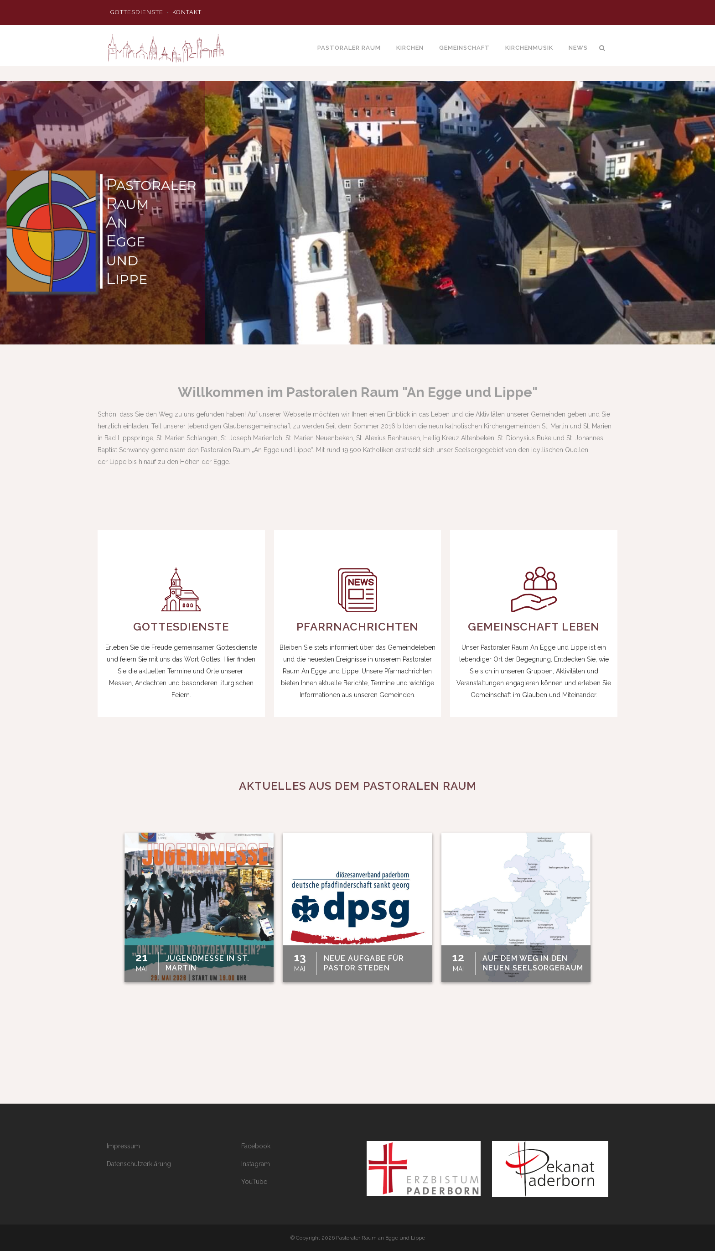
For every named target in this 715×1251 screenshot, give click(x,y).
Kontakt (187, 12)
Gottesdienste (136, 12)
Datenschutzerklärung (139, 1164)
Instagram (255, 1164)
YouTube (254, 1181)
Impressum (123, 1146)
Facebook (255, 1146)
